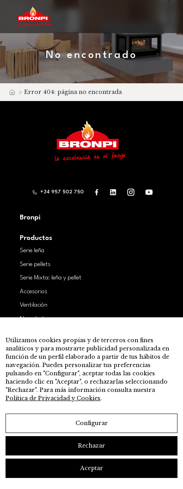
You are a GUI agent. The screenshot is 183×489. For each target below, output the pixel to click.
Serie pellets (35, 264)
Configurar (91, 423)
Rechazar (91, 445)
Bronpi (30, 217)
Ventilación (33, 305)
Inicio (12, 94)
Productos (36, 238)
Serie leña (32, 250)
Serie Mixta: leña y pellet (50, 278)
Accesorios (33, 292)
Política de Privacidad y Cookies (53, 398)
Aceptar (91, 468)
